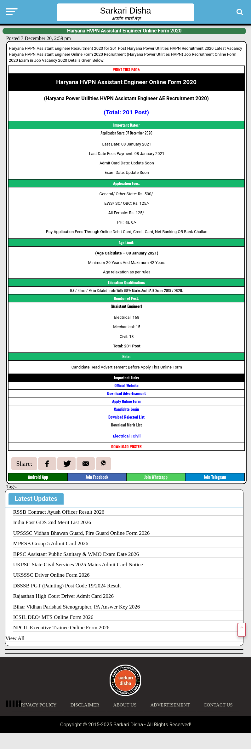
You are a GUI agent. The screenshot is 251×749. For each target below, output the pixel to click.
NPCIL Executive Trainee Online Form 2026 (61, 628)
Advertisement (170, 704)
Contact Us (217, 704)
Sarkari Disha (125, 10)
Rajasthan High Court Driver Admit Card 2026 (63, 596)
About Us (124, 704)
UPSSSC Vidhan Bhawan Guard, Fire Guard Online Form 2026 (81, 533)
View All (15, 638)
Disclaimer (85, 704)
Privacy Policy (37, 704)
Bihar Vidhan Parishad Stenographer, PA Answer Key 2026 (76, 607)
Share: (24, 463)
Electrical (121, 436)
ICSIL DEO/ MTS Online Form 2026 (53, 617)
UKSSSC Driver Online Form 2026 (51, 575)
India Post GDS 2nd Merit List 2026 (52, 522)
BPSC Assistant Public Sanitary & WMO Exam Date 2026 (76, 554)
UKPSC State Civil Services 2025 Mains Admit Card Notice (78, 565)
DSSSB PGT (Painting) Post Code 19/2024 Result (67, 586)
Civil (136, 436)
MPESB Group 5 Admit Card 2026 (50, 543)
